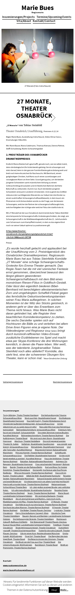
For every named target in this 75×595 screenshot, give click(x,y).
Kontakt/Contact (44, 21)
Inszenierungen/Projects (18, 17)
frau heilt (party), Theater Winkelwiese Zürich (46, 421)
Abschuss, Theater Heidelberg (27, 441)
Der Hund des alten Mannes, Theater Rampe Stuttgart (26, 507)
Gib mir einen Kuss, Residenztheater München (40, 533)
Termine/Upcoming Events (53, 17)
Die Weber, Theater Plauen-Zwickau (35, 510)
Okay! (54, 589)
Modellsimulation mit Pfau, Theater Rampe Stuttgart (25, 501)
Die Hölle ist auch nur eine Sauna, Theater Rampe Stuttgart (41, 504)
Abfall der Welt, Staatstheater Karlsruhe (43, 475)
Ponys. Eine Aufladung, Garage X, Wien (32, 513)
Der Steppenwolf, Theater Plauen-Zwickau (48, 522)
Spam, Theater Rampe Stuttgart (41, 493)
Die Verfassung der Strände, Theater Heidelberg (33, 519)
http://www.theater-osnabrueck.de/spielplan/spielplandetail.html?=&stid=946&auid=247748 (29, 234)
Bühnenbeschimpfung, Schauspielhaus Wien (35, 429)
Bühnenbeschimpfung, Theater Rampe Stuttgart (42, 435)
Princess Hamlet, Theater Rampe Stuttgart (34, 452)
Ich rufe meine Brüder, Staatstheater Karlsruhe (31, 490)
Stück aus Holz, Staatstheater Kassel (40, 418)
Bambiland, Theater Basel (46, 545)
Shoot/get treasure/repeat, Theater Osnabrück (36, 527)
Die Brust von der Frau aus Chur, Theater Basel (35, 542)
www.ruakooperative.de (15, 565)
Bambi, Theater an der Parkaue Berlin (26, 467)
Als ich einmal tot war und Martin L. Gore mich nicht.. (38, 499)
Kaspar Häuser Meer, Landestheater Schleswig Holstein (26, 525)
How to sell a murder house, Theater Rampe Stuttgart (26, 484)
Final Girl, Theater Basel (35, 536)
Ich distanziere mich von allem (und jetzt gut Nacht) (46, 481)
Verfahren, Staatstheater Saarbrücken (37, 444)
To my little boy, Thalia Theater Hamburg (20, 415)
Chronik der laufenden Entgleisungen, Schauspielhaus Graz (28, 424)
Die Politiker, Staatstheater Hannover (40, 455)
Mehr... (64, 589)
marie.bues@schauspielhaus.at (18, 570)
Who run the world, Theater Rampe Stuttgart (33, 473)
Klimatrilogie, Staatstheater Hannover (47, 447)
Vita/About (24, 21)
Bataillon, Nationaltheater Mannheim (36, 461)
